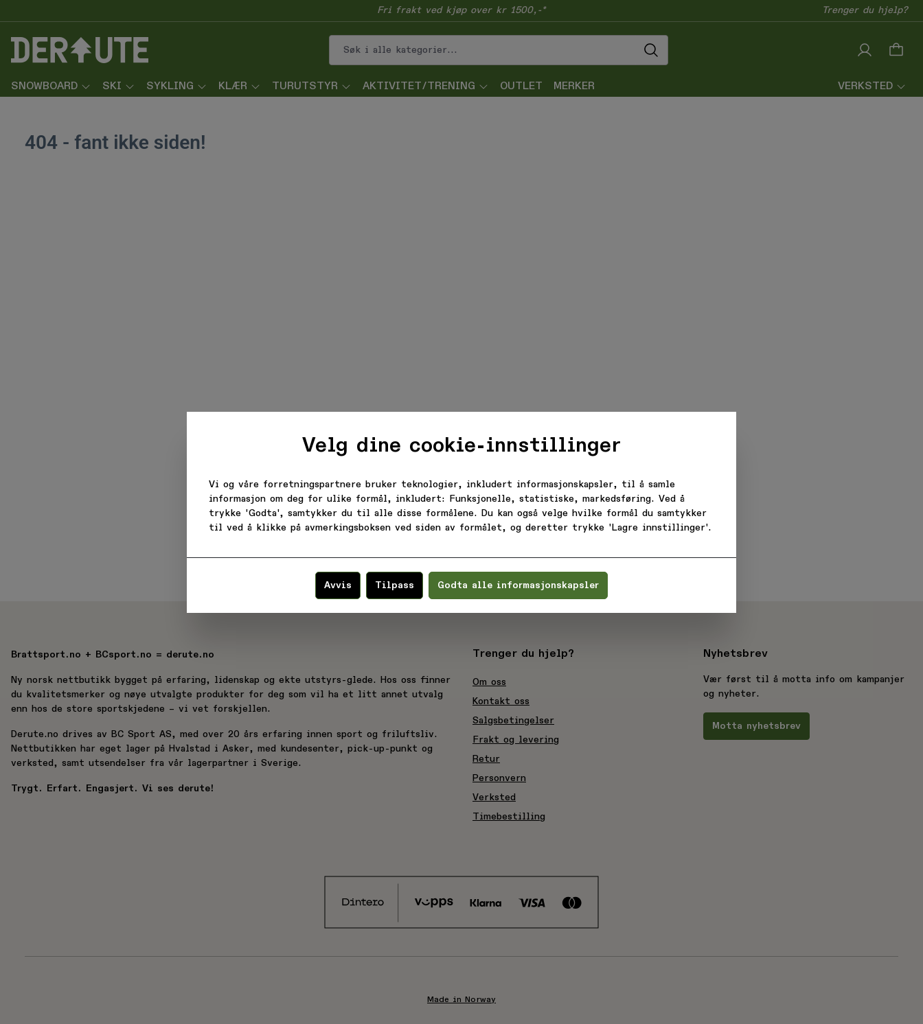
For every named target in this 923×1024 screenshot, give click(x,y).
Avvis (338, 585)
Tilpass (394, 585)
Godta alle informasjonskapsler (518, 585)
